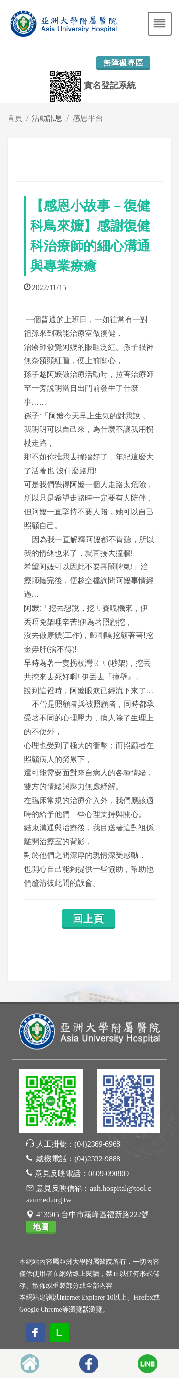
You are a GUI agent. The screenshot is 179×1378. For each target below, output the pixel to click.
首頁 (14, 118)
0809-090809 (108, 1173)
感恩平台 (88, 118)
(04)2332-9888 (97, 1159)
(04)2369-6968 (97, 1144)
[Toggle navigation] (160, 24)
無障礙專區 (123, 63)
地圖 (41, 1227)
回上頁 (88, 919)
